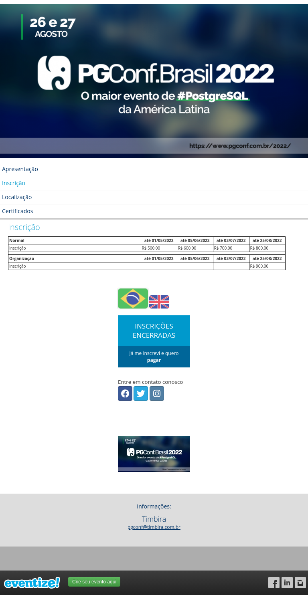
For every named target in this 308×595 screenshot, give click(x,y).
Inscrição (13, 183)
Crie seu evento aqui (94, 582)
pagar (154, 360)
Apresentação (20, 169)
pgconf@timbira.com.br (154, 527)
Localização (17, 197)
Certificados (17, 211)
